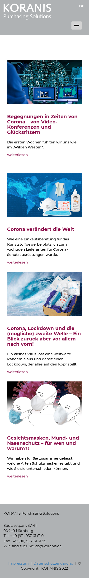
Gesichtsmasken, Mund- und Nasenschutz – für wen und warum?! (43, 443)
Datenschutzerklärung (53, 563)
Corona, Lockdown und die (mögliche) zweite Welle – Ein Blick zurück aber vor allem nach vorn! (44, 336)
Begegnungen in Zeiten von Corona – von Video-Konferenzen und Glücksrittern (42, 124)
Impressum (18, 563)
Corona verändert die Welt (40, 229)
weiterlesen (17, 154)
